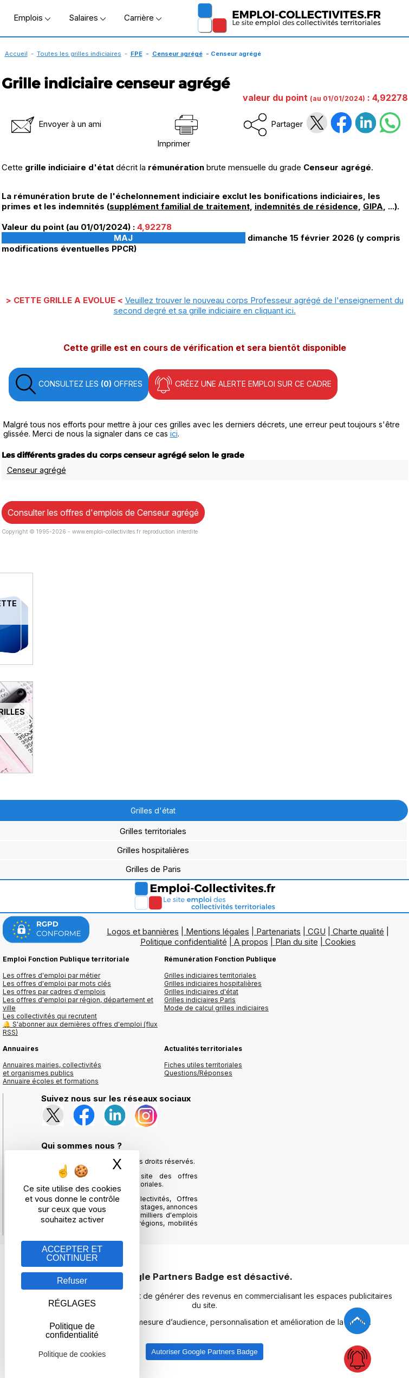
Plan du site (296, 942)
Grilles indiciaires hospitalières (213, 983)
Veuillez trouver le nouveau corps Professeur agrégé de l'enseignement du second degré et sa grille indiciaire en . (259, 305)
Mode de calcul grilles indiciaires (216, 1008)
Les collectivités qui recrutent (50, 1016)
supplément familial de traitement (179, 206)
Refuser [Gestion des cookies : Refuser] (72, 1280)
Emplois (32, 17)
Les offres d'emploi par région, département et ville (78, 1004)
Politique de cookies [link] (72, 1354)
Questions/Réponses (198, 1073)
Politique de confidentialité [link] (72, 1330)
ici (174, 433)
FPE (136, 53)
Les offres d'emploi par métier (51, 975)
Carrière (142, 17)
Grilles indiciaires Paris (200, 1000)
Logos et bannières (143, 931)
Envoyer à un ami (55, 124)
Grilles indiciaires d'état (201, 992)
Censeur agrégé (177, 53)
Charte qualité (358, 931)
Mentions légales (217, 931)
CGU (317, 931)
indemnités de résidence (306, 206)
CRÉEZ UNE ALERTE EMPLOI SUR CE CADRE (243, 384)
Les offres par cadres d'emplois (54, 992)
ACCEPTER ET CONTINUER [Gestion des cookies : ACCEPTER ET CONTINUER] (72, 1253)
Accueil (16, 53)
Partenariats (278, 931)
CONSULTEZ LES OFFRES (78, 384)
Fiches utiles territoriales (203, 1065)
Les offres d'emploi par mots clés (57, 983)
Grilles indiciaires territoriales (210, 975)
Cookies (340, 942)
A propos (251, 942)
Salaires (87, 17)
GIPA (373, 206)
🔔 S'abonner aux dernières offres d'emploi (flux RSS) (80, 1028)
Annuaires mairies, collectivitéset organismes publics (52, 1069)
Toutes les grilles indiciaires (79, 53)
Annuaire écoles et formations (51, 1081)
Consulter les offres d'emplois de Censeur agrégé (103, 512)
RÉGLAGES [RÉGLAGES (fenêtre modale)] (72, 1303)
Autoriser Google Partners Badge (204, 1352)
